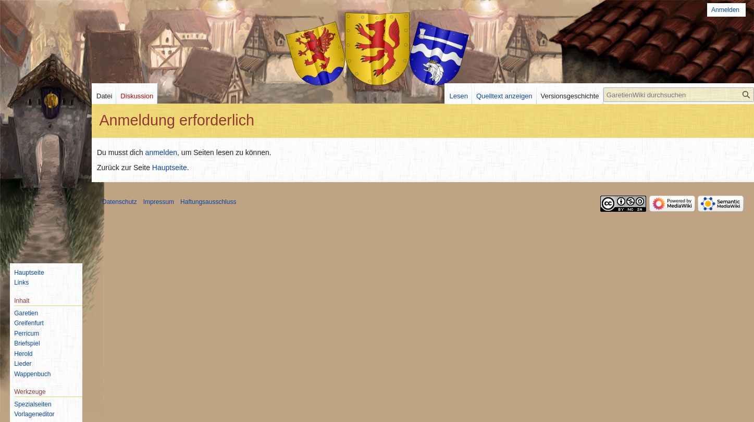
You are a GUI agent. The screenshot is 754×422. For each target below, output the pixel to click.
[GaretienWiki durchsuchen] (678, 94)
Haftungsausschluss (208, 202)
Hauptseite (169, 167)
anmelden (161, 152)
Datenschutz (119, 202)
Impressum (158, 202)
